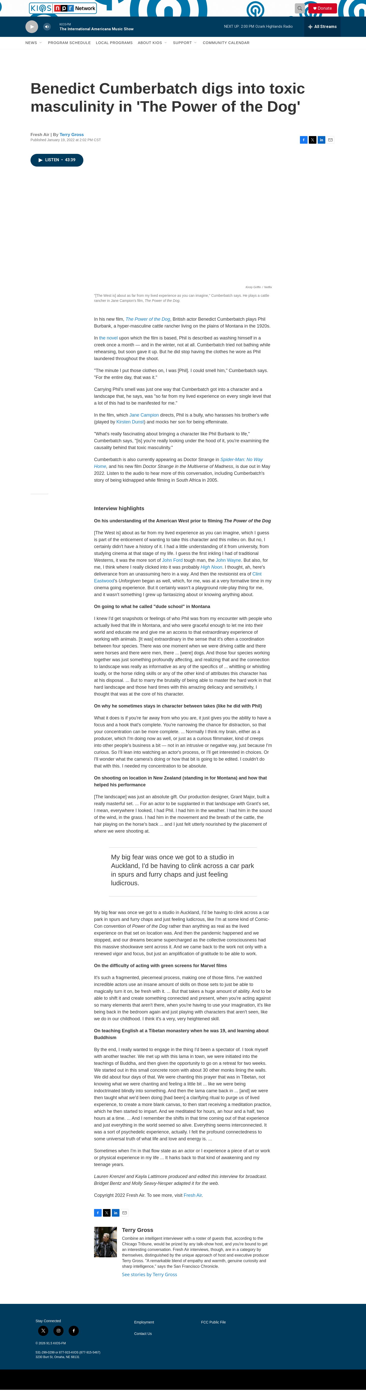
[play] (32, 37)
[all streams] (322, 37)
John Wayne (228, 570)
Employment (144, 1332)
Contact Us (143, 1344)
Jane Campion (144, 425)
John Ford (172, 570)
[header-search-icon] (302, 13)
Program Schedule (69, 53)
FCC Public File (213, 1332)
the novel (108, 348)
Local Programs (114, 53)
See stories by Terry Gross (149, 1284)
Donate (328, 13)
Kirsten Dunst (130, 432)
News (31, 53)
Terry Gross (72, 144)
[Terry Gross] (105, 1252)
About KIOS (150, 53)
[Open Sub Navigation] (41, 53)
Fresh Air (193, 1205)
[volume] (47, 37)
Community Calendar (226, 53)
